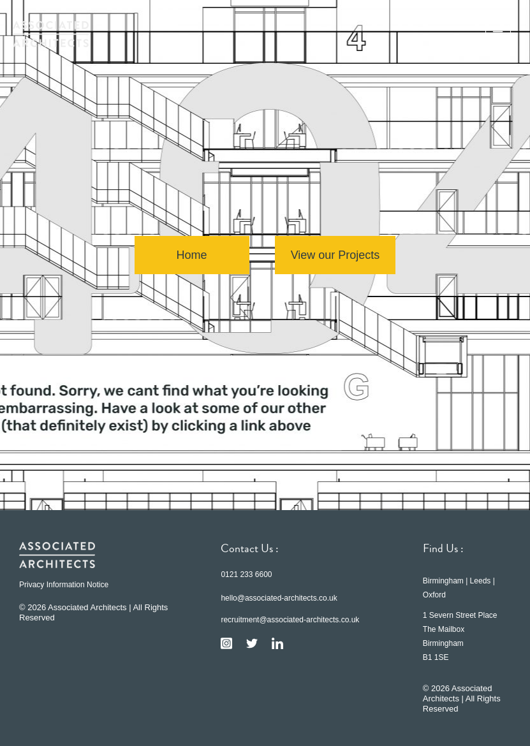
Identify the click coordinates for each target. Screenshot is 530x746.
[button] (498, 34)
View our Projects (335, 255)
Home (192, 255)
